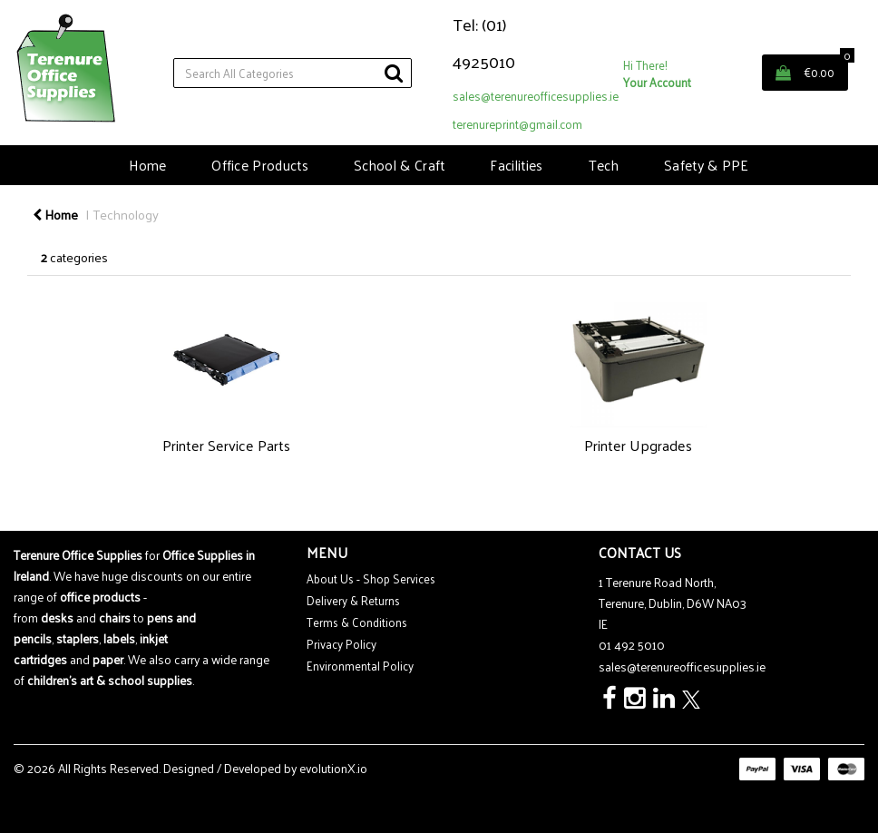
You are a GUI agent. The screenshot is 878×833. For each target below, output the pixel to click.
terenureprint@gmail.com (517, 124)
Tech (604, 165)
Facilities (516, 165)
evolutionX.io (333, 768)
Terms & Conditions (357, 622)
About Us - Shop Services (371, 578)
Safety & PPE (706, 165)
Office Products (259, 165)
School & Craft (399, 165)
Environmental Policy (360, 665)
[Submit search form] (393, 72)
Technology (126, 214)
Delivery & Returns (353, 600)
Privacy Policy (341, 643)
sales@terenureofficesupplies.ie (536, 95)
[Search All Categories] (292, 73)
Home (147, 165)
